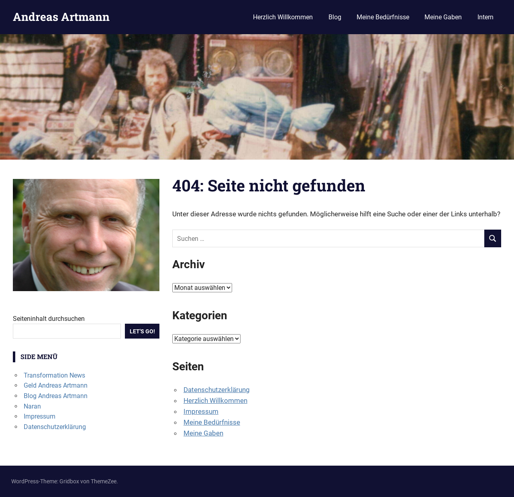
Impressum (201, 411)
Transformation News (54, 375)
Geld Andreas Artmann (56, 385)
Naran (32, 406)
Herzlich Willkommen (283, 17)
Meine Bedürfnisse (383, 17)
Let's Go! (142, 331)
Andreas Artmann (61, 16)
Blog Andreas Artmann (56, 396)
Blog (334, 17)
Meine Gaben (443, 17)
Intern (485, 17)
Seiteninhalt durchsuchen (49, 318)
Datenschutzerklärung (217, 390)
